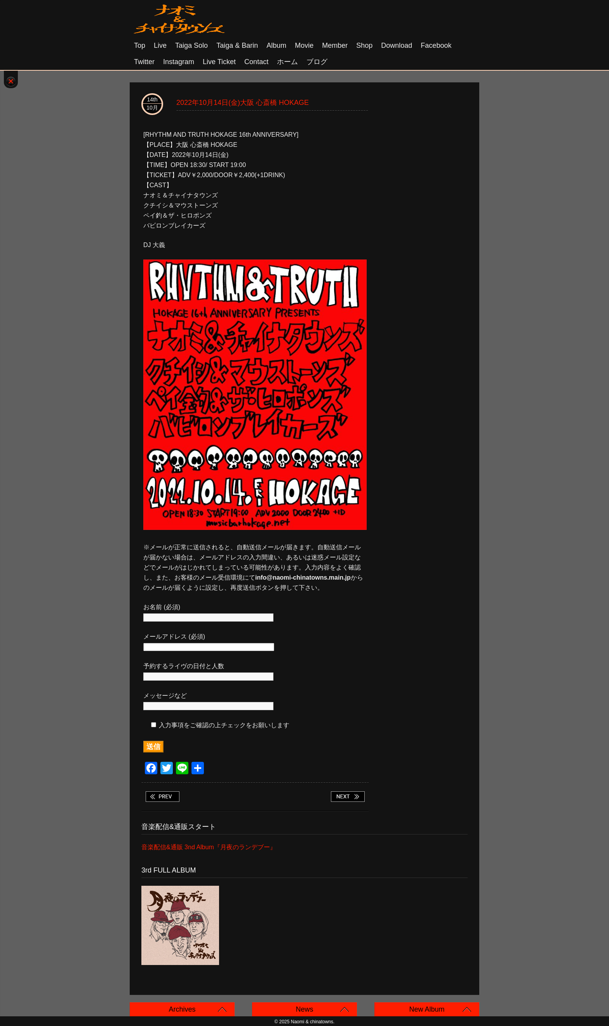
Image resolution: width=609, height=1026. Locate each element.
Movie (304, 45)
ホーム (287, 62)
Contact (256, 62)
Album (276, 45)
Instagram (178, 62)
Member (335, 45)
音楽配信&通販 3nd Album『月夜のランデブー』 (208, 847)
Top (139, 45)
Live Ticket (219, 62)
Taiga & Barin (237, 45)
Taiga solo (191, 45)
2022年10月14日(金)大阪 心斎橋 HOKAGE (242, 102)
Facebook (436, 45)
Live (160, 45)
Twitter (144, 62)
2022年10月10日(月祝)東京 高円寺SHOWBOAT (162, 796)
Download (396, 45)
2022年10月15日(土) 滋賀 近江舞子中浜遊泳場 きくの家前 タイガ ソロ (348, 796)
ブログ (316, 62)
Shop (364, 45)
